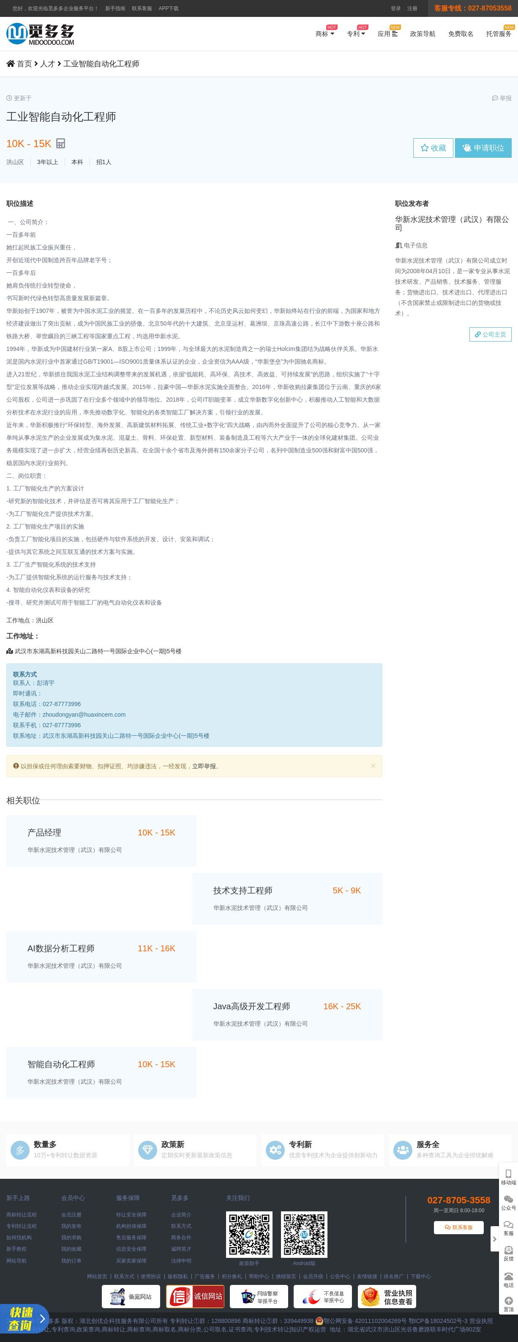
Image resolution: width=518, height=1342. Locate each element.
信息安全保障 (131, 1249)
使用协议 (151, 1276)
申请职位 (483, 148)
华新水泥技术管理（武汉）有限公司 (74, 849)
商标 (325, 31)
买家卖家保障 (131, 1261)
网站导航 (16, 1261)
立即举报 (204, 766)
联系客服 (142, 8)
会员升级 (313, 1276)
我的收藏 (71, 1249)
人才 (47, 64)
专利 (356, 31)
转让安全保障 (131, 1215)
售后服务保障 (131, 1238)
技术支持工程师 (243, 890)
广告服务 (205, 1276)
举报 (502, 98)
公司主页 (490, 334)
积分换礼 (232, 1276)
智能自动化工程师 (61, 1064)
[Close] (373, 765)
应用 (388, 31)
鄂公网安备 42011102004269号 (361, 1321)
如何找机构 (19, 1238)
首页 (24, 64)
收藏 (433, 148)
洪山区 (15, 162)
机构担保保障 (131, 1226)
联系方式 (181, 1226)
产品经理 (44, 832)
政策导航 (423, 33)
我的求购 (71, 1238)
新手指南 (115, 8)
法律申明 (181, 1261)
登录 (396, 8)
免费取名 (461, 33)
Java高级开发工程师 (251, 1006)
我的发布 (71, 1226)
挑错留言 (286, 1276)
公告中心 (340, 1276)
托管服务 (499, 31)
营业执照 (481, 1320)
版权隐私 (178, 1276)
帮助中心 (259, 1276)
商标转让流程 (21, 1215)
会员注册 (71, 1215)
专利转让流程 (21, 1226)
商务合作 (181, 1238)
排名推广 (394, 1276)
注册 (412, 8)
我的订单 (71, 1261)
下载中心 (421, 1276)
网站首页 (97, 1276)
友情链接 (367, 1276)
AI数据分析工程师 (61, 948)
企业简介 (181, 1215)
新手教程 (16, 1249)
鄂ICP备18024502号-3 (438, 1320)
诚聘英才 (181, 1249)
